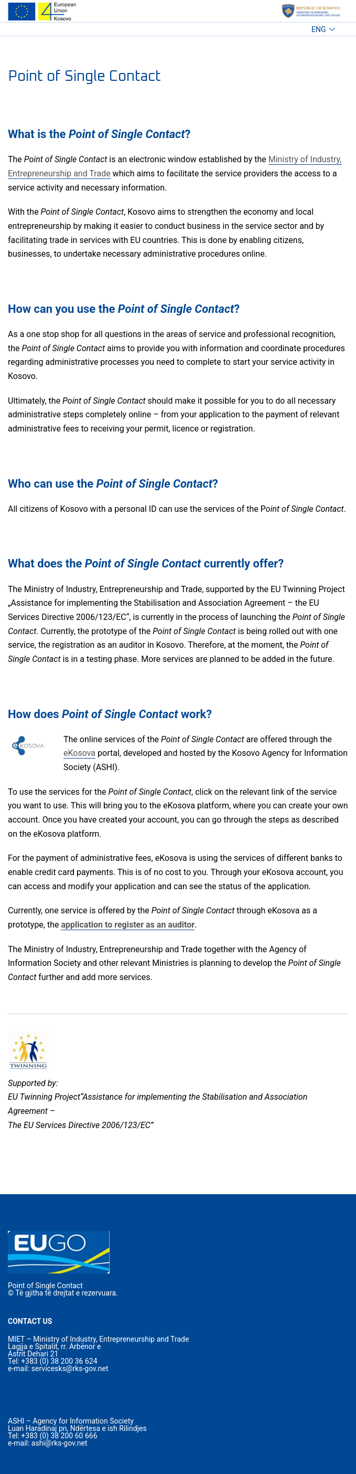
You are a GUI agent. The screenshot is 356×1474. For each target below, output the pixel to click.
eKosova (79, 753)
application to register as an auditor (128, 925)
